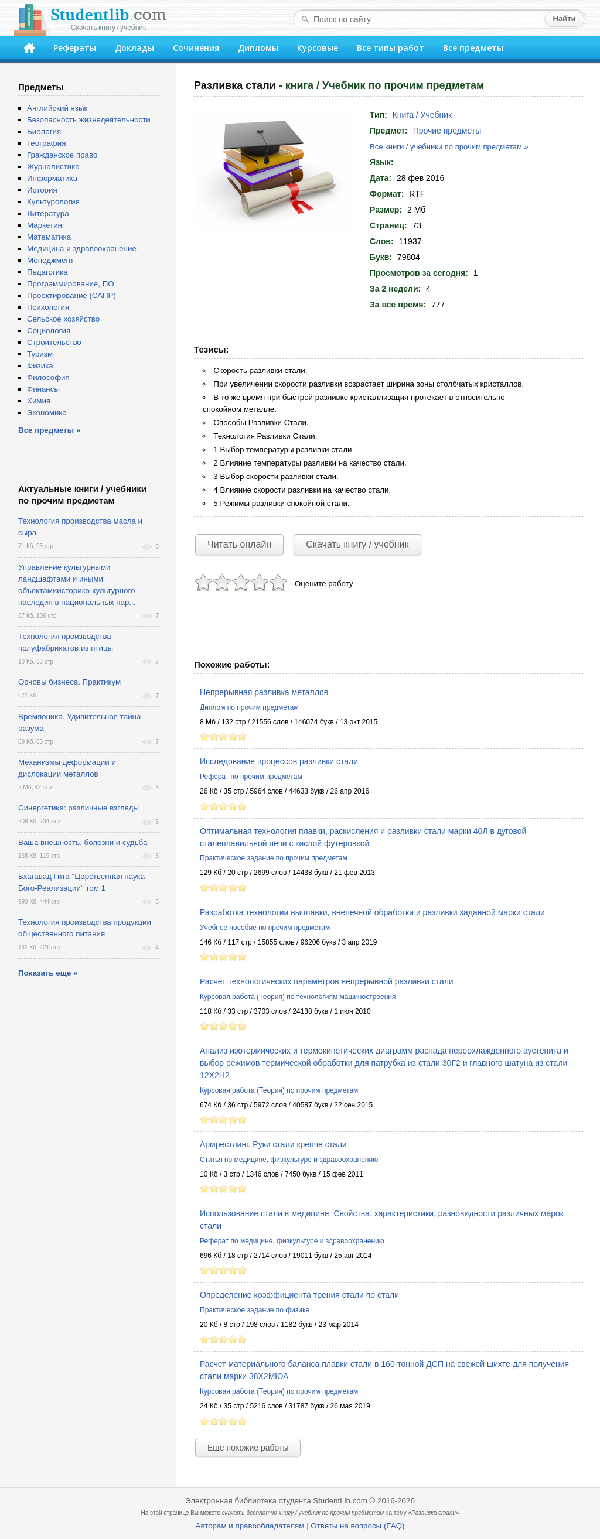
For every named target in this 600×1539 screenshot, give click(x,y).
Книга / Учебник (422, 114)
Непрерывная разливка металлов (264, 692)
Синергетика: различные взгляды (78, 807)
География (46, 143)
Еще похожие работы (247, 1447)
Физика (40, 365)
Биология (44, 131)
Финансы (43, 389)
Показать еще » (47, 973)
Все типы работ (390, 47)
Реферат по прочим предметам (251, 776)
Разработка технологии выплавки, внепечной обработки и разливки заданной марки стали (372, 912)
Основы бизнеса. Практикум (69, 682)
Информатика (52, 178)
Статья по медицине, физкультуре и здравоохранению (289, 1159)
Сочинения (196, 47)
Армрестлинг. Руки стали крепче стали (273, 1144)
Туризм (40, 354)
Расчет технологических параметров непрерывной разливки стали (327, 981)
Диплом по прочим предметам (249, 707)
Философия (48, 377)
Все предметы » (49, 430)
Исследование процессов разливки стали (279, 761)
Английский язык (57, 108)
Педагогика (47, 272)
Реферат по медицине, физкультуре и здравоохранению (292, 1241)
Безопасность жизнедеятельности (89, 119)
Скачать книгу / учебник (357, 544)
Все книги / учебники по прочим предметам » (449, 146)
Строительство (54, 342)
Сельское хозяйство (63, 318)
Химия (38, 400)
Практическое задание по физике (254, 1310)
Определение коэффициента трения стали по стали (299, 1294)
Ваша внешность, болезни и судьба (82, 842)
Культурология (53, 201)
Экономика (47, 412)
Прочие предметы (447, 130)
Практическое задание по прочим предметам (273, 858)
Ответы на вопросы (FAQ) (357, 1525)
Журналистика (53, 166)
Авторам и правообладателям (250, 1525)
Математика (49, 236)
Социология (48, 330)
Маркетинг (46, 225)
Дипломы (258, 47)
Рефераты (74, 47)
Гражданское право (62, 155)
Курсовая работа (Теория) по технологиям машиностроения (298, 997)
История (42, 190)
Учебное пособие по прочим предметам (265, 928)
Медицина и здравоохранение (82, 248)
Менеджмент (50, 260)
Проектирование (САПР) (71, 295)
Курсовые (317, 47)
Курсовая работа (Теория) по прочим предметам (279, 1090)
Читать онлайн (239, 544)
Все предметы (473, 47)
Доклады (134, 47)
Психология (48, 307)
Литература (48, 213)
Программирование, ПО (70, 283)
